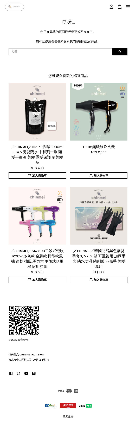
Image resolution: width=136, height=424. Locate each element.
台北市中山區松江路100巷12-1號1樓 (29, 359)
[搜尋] (60, 51)
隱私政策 (68, 416)
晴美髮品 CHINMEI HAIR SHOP (26, 354)
